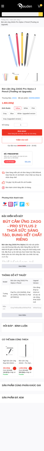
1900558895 (21, 146)
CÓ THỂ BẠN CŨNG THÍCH (15, 339)
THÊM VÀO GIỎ (22, 140)
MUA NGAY (22, 132)
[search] (41, 14)
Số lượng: (5, 125)
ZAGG (14, 98)
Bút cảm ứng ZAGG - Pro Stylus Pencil (25, 363)
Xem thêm (22, 266)
